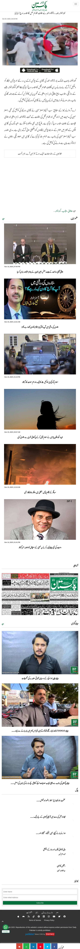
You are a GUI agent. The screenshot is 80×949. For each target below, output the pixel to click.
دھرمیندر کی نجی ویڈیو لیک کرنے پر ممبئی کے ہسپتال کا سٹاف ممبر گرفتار (40, 547)
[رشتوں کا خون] (72, 869)
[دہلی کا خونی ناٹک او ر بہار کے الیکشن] (72, 853)
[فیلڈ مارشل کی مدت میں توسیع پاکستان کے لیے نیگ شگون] (72, 820)
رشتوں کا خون (61, 865)
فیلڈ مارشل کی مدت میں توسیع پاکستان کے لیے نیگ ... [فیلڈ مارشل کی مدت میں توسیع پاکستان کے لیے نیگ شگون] (47, 816)
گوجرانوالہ (57, 211)
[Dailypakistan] (36, 6)
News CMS (39, 934)
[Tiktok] (32, 916)
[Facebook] (63, 916)
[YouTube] (52, 916)
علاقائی (70, 211)
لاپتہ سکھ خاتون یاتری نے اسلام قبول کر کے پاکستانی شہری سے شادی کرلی (40, 437)
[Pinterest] (37, 916)
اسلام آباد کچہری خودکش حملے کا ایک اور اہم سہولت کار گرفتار (40, 382)
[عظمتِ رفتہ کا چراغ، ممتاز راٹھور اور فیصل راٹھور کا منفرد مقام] (72, 804)
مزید (3, 218)
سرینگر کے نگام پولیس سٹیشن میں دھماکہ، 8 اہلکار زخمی (40, 492)
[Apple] (17, 916)
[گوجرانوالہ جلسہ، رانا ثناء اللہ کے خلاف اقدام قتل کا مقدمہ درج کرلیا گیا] (54, 946)
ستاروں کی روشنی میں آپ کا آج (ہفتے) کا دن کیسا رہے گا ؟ (40, 326)
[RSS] (27, 916)
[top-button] (3, 921)
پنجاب (64, 211)
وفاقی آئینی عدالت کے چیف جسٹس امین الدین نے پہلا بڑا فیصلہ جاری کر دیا (40, 271)
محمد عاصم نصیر (62, 854)
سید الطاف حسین (61, 870)
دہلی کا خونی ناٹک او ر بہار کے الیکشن (54, 849)
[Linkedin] (42, 916)
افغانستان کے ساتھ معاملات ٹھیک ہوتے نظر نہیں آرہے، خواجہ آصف (40, 153)
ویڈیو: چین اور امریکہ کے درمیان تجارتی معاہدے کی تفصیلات (40, 678)
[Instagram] (47, 916)
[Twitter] (57, 916)
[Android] (22, 916)
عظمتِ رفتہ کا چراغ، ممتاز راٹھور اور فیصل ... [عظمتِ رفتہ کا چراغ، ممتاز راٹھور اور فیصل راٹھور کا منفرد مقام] (50, 800)
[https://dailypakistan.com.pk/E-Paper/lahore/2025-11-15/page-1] (40, 593)
